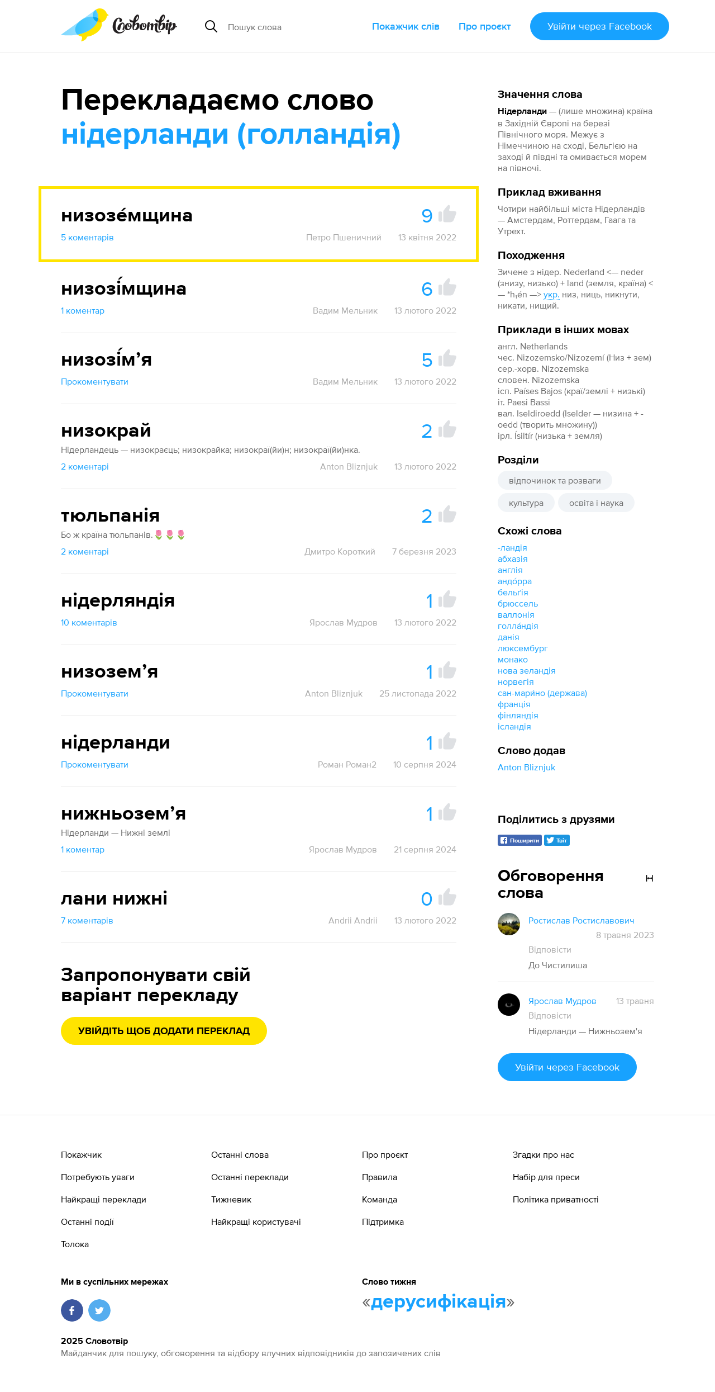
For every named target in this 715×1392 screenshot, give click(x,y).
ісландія (514, 726)
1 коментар (82, 310)
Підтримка (383, 1221)
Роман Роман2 (347, 764)
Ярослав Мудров (343, 622)
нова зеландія (527, 670)
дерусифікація (438, 1302)
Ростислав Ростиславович (581, 920)
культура (526, 503)
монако (513, 659)
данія (508, 637)
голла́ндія (518, 626)
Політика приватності (556, 1199)
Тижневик (231, 1199)
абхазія (513, 558)
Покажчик (81, 1154)
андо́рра (515, 581)
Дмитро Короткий (339, 551)
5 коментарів (87, 237)
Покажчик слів (406, 26)
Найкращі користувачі (256, 1221)
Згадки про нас (543, 1154)
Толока (75, 1244)
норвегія (516, 681)
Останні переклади (250, 1177)
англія (510, 570)
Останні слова (240, 1154)
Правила (379, 1177)
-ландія (512, 547)
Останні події (87, 1221)
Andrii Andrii (353, 920)
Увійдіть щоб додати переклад (164, 1031)
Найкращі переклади (103, 1199)
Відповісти (549, 949)
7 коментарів (87, 920)
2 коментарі (85, 466)
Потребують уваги (98, 1177)
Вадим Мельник (345, 310)
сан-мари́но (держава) (542, 693)
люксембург (523, 648)
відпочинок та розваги (555, 480)
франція (514, 704)
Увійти (599, 26)
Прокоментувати (94, 381)
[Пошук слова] (295, 26)
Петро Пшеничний (344, 237)
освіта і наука (596, 503)
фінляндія (518, 715)
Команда (379, 1199)
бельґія (513, 592)
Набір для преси (546, 1177)
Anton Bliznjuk (526, 767)
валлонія (516, 614)
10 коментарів (89, 622)
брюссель (518, 603)
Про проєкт (485, 26)
